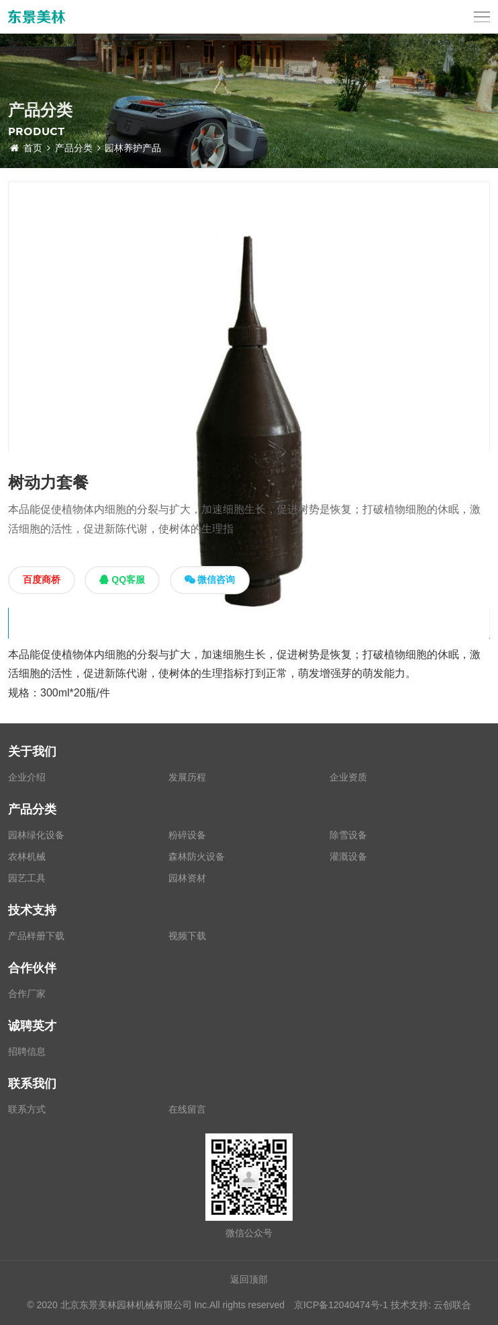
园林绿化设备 (36, 835)
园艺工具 (27, 878)
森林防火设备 (196, 856)
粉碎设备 (187, 835)
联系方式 (27, 1109)
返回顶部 (249, 1279)
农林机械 (27, 856)
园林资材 (187, 878)
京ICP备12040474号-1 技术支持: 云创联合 (382, 1304)
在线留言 (187, 1109)
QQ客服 (122, 579)
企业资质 (348, 777)
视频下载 (187, 935)
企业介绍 (27, 777)
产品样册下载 (36, 935)
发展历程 (187, 777)
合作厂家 (27, 993)
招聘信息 (27, 1051)
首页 (30, 148)
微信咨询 (210, 579)
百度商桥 (41, 579)
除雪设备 (348, 835)
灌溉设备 (348, 856)
